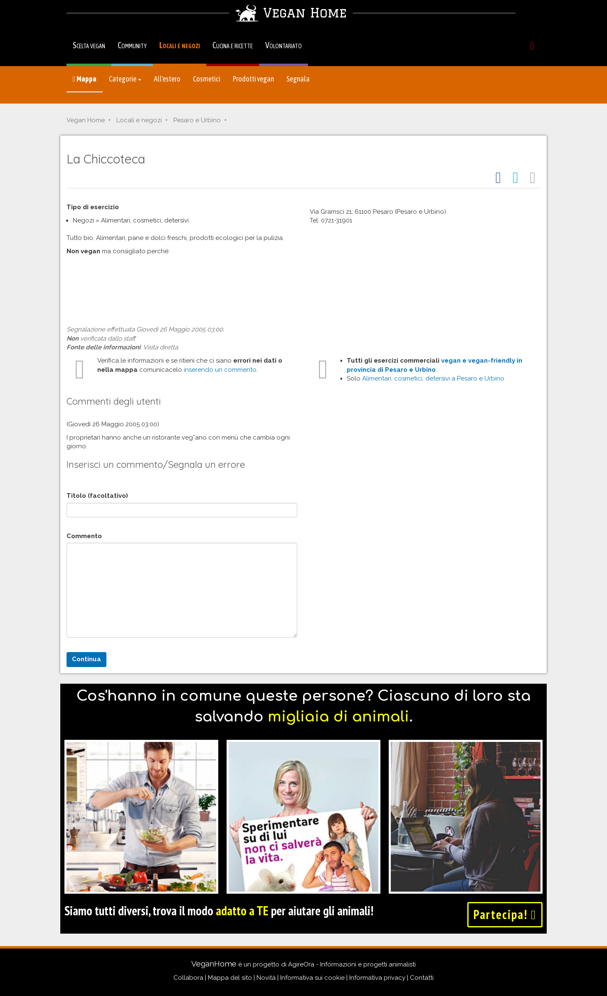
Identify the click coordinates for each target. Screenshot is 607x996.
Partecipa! (505, 914)
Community (132, 45)
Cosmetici (206, 78)
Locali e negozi (179, 45)
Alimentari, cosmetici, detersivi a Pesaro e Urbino (433, 378)
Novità (266, 977)
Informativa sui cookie (312, 977)
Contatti (422, 977)
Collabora (188, 977)
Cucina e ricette (232, 45)
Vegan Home (86, 120)
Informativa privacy (377, 977)
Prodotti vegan (253, 78)
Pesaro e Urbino (197, 120)
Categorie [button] (125, 78)
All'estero (167, 78)
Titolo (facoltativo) (97, 495)
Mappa (84, 78)
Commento (84, 536)
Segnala (298, 78)
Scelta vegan (89, 45)
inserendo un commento (220, 369)
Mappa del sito (230, 977)
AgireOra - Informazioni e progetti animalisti (352, 964)
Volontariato (283, 45)
